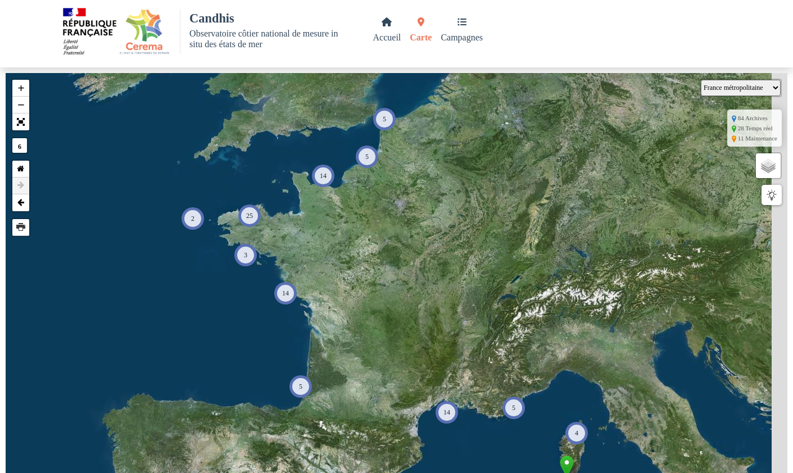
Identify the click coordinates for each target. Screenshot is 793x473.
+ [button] (21, 88)
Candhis (211, 18)
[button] (20, 121)
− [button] (21, 105)
